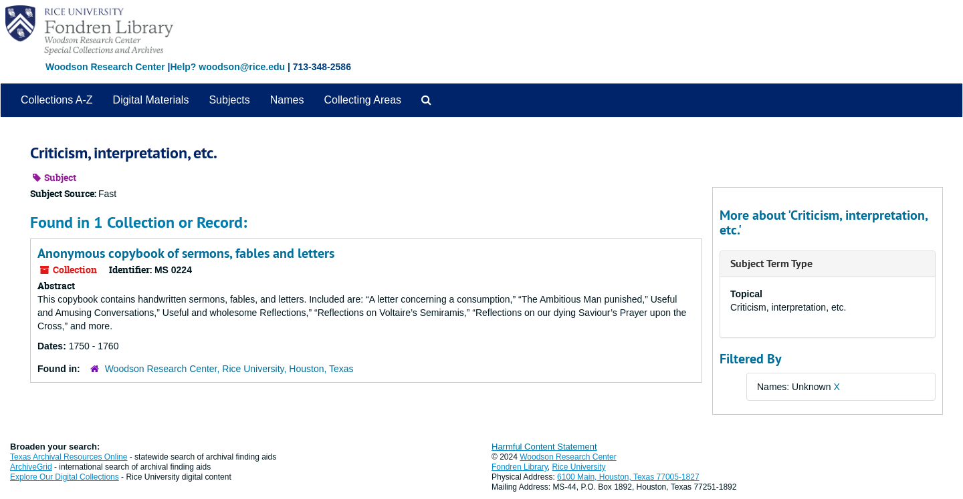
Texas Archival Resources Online (68, 457)
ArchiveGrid (31, 467)
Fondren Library (520, 467)
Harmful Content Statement (544, 447)
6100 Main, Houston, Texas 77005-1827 (628, 477)
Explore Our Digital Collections (64, 477)
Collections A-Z (57, 100)
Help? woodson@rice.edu (227, 66)
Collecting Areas (362, 100)
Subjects (229, 100)
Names (287, 100)
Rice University (579, 467)
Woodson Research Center (105, 66)
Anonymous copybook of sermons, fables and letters (185, 253)
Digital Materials (151, 100)
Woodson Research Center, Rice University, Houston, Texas (229, 368)
